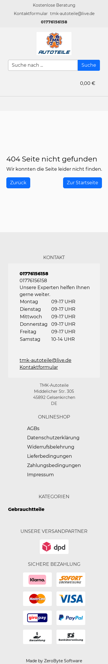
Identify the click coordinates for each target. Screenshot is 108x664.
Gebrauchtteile (26, 509)
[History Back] (18, 182)
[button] (31, 14)
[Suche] (89, 65)
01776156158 (54, 22)
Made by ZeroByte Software (54, 660)
